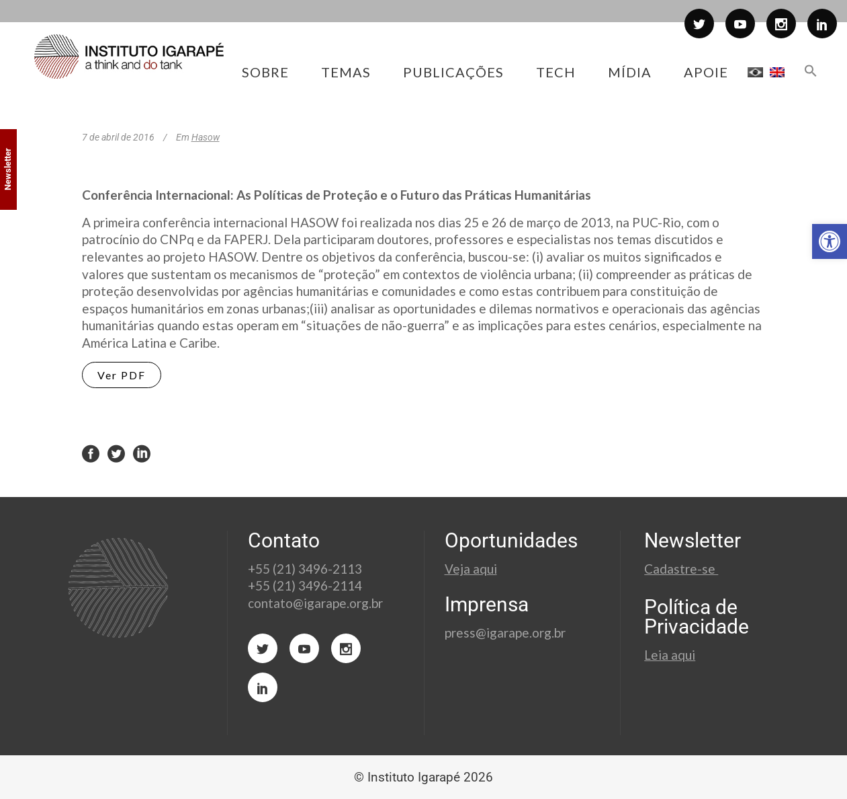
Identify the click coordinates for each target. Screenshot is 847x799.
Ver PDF (121, 375)
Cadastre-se (681, 568)
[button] (829, 241)
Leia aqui (669, 654)
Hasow (205, 137)
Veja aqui (471, 568)
